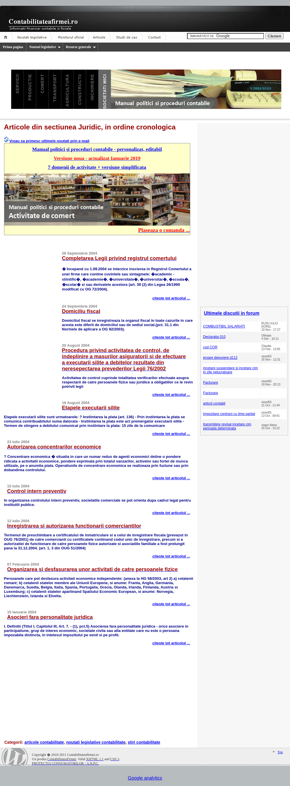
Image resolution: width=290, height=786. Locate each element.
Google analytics (145, 778)
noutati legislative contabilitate (96, 742)
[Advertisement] (33, 327)
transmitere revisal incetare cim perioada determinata (227, 426)
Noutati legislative (45, 47)
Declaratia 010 (214, 337)
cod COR (210, 347)
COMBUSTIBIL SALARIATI (224, 326)
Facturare (210, 383)
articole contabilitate (44, 742)
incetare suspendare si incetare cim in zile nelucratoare (230, 370)
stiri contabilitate (144, 742)
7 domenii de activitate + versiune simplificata (97, 167)
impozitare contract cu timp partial (229, 414)
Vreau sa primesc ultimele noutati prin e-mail (49, 141)
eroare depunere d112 (220, 358)
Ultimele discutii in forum (231, 313)
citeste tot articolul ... (171, 298)
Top (280, 752)
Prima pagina (13, 47)
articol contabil (214, 403)
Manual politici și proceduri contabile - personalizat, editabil (97, 149)
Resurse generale (81, 47)
